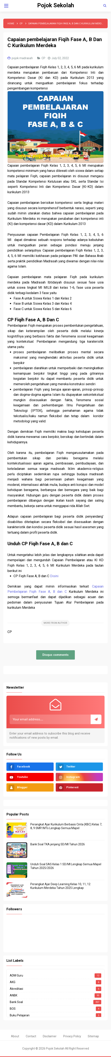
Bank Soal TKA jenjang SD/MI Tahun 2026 (57, 844)
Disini (54, 576)
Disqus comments (55, 655)
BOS (13, 1008)
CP (44, 58)
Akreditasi (16, 988)
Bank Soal (16, 1002)
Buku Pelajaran (20, 1015)
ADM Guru (16, 975)
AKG (12, 982)
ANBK (13, 995)
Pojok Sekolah (55, 1048)
